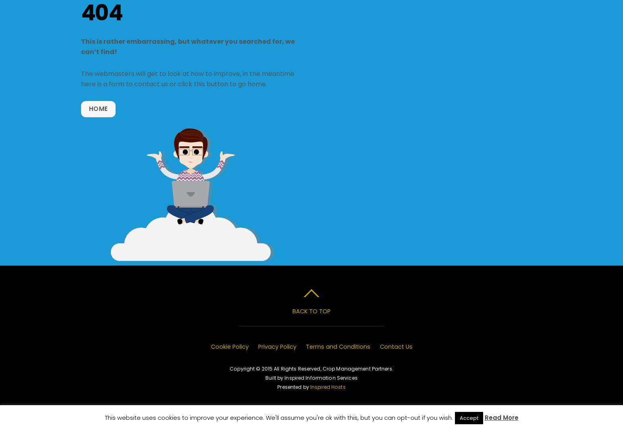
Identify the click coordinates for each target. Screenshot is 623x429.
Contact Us (396, 347)
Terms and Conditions (338, 347)
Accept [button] (469, 418)
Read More (502, 417)
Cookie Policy (230, 347)
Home (98, 109)
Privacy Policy (277, 347)
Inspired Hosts (328, 387)
